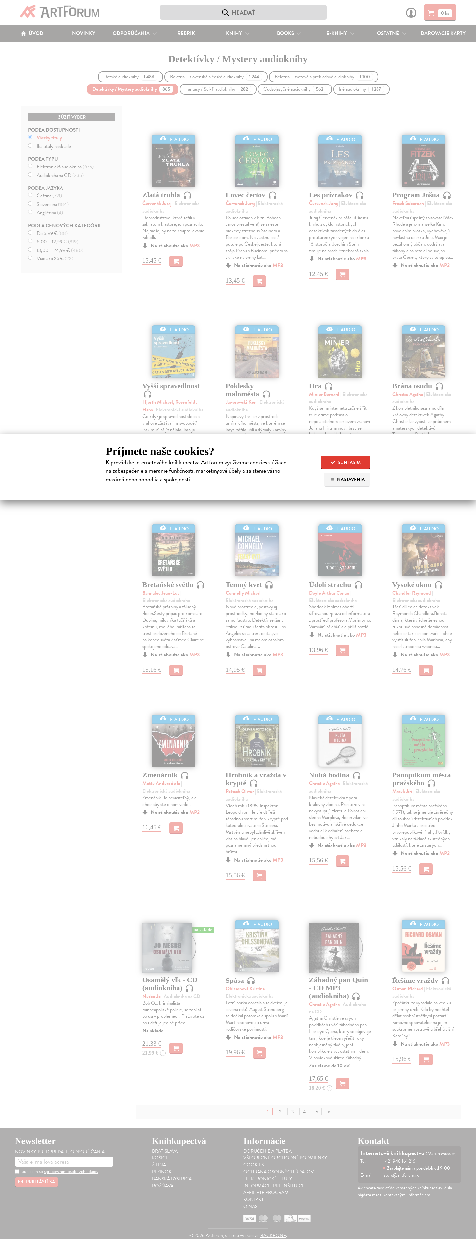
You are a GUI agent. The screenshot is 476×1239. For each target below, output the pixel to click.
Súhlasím (346, 462)
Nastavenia (347, 479)
